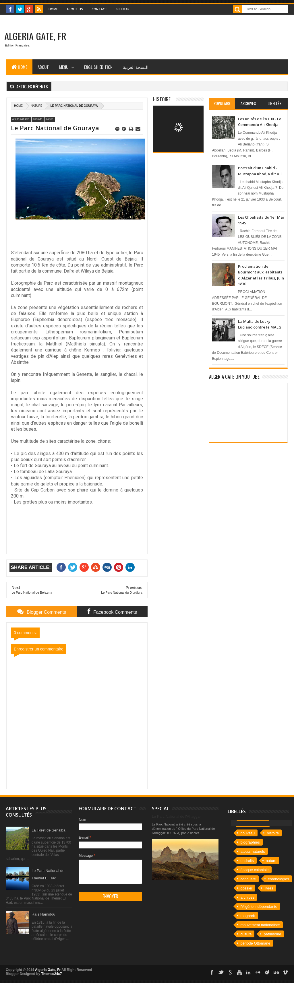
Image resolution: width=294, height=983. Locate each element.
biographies (250, 842)
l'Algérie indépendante (258, 906)
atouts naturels (20, 119)
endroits (37, 119)
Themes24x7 (51, 974)
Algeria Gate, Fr (35, 36)
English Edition (98, 67)
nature (36, 105)
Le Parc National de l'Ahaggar (176, 816)
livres (268, 888)
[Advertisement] (183, 37)
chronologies (278, 879)
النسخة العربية (135, 67)
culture (246, 934)
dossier (246, 888)
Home (53, 9)
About (43, 67)
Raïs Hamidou (43, 914)
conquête (248, 879)
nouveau (247, 833)
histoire (273, 833)
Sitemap (122, 9)
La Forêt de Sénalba (48, 830)
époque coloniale (254, 870)
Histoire (162, 99)
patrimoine (272, 934)
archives (247, 897)
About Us (75, 9)
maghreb (247, 916)
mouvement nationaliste (260, 925)
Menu (63, 67)
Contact (99, 9)
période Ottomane (255, 943)
